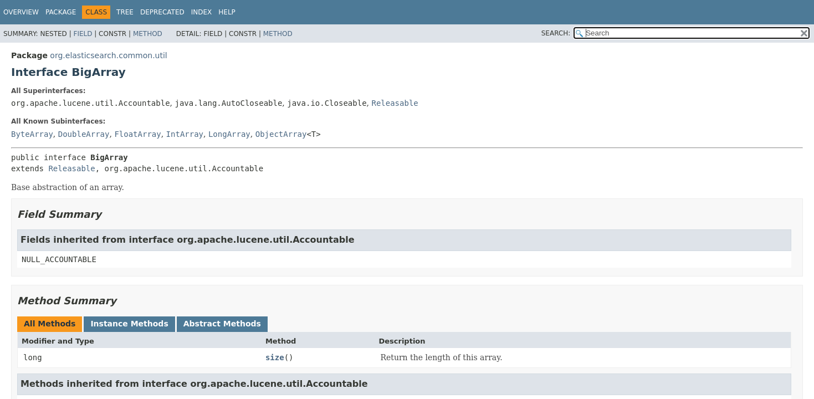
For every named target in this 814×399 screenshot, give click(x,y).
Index (201, 12)
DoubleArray (84, 134)
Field (82, 34)
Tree (125, 12)
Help (227, 12)
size (274, 357)
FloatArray (137, 134)
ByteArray (32, 134)
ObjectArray (281, 134)
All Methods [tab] (49, 323)
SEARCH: (556, 33)
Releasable (394, 103)
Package (60, 12)
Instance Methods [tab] (129, 323)
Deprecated (162, 12)
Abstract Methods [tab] (222, 323)
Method (147, 34)
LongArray (229, 134)
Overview (21, 12)
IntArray (184, 134)
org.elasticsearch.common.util (108, 55)
